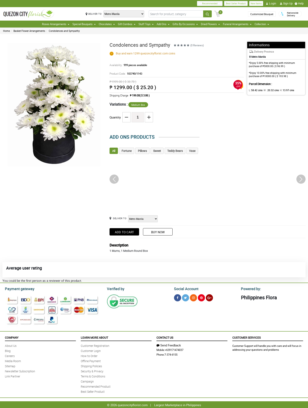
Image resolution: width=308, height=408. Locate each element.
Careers (10, 355)
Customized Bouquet (261, 14)
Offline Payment (91, 360)
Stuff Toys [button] (146, 24)
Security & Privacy (92, 371)
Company (11, 337)
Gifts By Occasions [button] (185, 24)
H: (283, 90)
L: (255, 90)
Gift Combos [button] (126, 24)
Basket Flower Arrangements (29, 30)
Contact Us (164, 337)
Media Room (13, 360)
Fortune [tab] (127, 151)
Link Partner (12, 376)
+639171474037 (174, 349)
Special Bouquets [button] (84, 24)
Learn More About (94, 337)
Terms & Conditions (93, 376)
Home (6, 30)
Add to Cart (124, 232)
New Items (256, 3)
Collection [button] (262, 24)
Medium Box (138, 104)
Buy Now (158, 232)
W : (269, 90)
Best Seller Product (236, 3)
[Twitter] (185, 297)
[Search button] (207, 13)
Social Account (185, 288)
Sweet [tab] (157, 151)
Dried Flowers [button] (210, 24)
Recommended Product (96, 386)
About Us (11, 345)
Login (271, 3)
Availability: (127, 65)
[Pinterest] (201, 297)
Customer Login (91, 350)
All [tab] (113, 151)
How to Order (89, 355)
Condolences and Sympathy (64, 30)
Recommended (209, 3)
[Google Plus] (209, 297)
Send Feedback (168, 345)
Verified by (115, 288)
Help (299, 3)
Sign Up (286, 3)
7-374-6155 (170, 354)
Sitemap (10, 365)
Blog (8, 350)
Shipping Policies (91, 365)
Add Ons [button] (163, 24)
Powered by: (250, 288)
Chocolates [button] (107, 24)
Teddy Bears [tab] (175, 151)
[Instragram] (193, 297)
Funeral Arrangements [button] (237, 24)
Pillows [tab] (142, 151)
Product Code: (125, 73)
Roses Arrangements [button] (55, 24)
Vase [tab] (192, 151)
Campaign (87, 381)
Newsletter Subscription (20, 371)
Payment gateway (18, 288)
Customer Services (246, 337)
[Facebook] (177, 297)
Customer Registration (95, 345)
